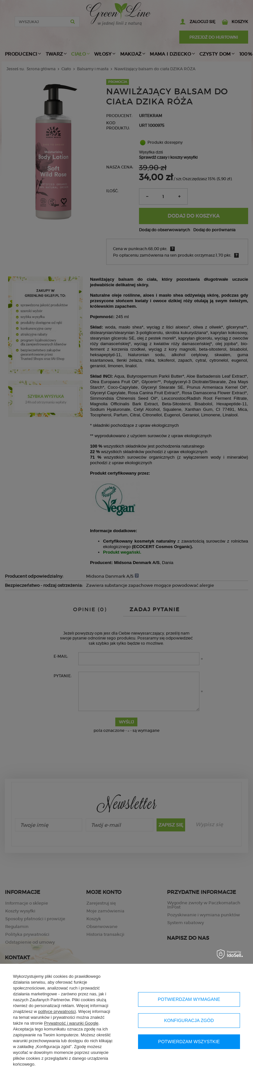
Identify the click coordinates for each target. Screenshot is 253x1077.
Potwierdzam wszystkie (189, 1041)
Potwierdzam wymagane (189, 999)
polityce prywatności (57, 1011)
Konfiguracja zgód (189, 1020)
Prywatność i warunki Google (71, 1023)
